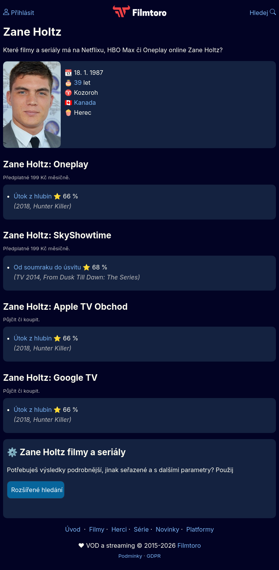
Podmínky (130, 556)
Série (141, 529)
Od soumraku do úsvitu (47, 267)
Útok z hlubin (33, 196)
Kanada (85, 102)
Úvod (73, 529)
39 (78, 82)
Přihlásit (18, 13)
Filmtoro (189, 545)
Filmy (97, 529)
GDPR (153, 556)
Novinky (167, 529)
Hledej (262, 13)
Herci (119, 529)
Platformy (200, 529)
